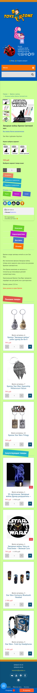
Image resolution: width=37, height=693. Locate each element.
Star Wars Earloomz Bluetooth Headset (18, 596)
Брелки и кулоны (15, 94)
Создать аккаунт (21, 61)
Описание (18, 228)
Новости (8, 687)
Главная (5, 94)
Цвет (4, 144)
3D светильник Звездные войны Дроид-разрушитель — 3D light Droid (18, 496)
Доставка (18, 240)
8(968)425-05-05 (23, 50)
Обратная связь (17, 687)
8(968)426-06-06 (23, 51)
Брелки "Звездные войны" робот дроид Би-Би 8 (18, 338)
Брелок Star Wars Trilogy (18, 435)
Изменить (13, 212)
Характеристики (18, 234)
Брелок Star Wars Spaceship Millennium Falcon (18, 387)
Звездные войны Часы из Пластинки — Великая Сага (18, 547)
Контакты (26, 687)
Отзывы (18, 246)
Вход (12, 61)
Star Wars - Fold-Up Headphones (18, 644)
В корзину (26, 690)
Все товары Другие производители (13, 131)
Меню (18, 67)
